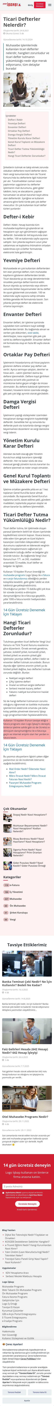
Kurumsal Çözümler (12, 1310)
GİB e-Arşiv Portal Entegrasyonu (19, 1314)
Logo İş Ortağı (9, 1303)
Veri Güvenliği (9, 1334)
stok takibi (33, 332)
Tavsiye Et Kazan (11, 1307)
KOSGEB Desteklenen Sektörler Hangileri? (27, 1241)
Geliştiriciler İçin (10, 1300)
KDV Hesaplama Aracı (17, 1272)
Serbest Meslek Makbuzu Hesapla (23, 1276)
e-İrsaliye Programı (12, 1321)
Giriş (30, 5)
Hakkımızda (8, 1331)
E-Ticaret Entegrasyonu (14, 1317)
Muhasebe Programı (13, 1286)
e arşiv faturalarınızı (17, 578)
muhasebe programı (14, 575)
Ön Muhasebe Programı (15, 1293)
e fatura (45, 575)
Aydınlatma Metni (14, 1192)
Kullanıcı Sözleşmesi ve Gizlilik (18, 1338)
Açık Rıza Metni (35, 1195)
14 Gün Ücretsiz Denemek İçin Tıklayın (24, 612)
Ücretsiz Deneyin (39, 4)
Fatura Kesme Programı (14, 1296)
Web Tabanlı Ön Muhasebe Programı (22, 1290)
